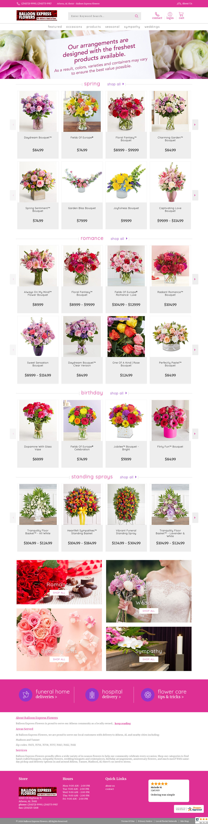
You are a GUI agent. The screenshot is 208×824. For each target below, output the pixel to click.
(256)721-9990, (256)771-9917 (36, 3)
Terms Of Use (127, 821)
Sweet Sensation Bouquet (37, 364)
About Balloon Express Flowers (37, 717)
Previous (13, 124)
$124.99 (126, 375)
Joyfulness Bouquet (126, 208)
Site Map (184, 821)
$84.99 (37, 150)
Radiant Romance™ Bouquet (170, 293)
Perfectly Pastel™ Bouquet (170, 364)
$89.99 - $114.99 (38, 375)
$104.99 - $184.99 (82, 543)
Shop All (114, 84)
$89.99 (37, 305)
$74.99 (82, 150)
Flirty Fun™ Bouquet (170, 446)
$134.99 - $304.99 (126, 543)
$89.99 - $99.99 (126, 150)
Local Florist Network (166, 821)
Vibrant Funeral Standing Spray (126, 532)
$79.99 (82, 221)
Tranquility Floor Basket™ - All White (37, 532)
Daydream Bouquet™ (38, 137)
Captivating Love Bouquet (170, 210)
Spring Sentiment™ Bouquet (38, 210)
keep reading (123, 723)
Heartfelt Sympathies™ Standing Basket (82, 532)
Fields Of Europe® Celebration (82, 448)
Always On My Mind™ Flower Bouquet (38, 293)
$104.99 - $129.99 (126, 305)
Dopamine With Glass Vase (38, 448)
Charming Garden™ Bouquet (170, 139)
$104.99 (170, 305)
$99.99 (126, 221)
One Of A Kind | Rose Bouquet (126, 364)
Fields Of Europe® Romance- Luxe (126, 293)
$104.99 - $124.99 (38, 543)
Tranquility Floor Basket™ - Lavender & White (170, 533)
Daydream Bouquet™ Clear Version (82, 364)
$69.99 (38, 459)
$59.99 (126, 459)
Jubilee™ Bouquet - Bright (126, 448)
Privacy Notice (145, 821)
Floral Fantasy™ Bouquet (126, 139)
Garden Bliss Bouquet (82, 208)
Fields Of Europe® (82, 137)
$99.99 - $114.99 (170, 221)
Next (195, 124)
